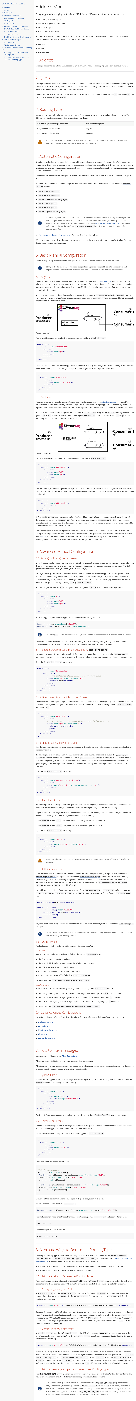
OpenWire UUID (42, 985)
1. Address (6, 7)
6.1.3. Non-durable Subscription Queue (57, 742)
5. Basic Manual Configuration (13, 18)
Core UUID (40, 950)
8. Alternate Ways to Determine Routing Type (74, 1249)
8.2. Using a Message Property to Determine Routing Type (16, 58)
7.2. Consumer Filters (12, 45)
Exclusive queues (45, 1022)
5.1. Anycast (8, 21)
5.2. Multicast (9, 23)
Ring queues (43, 1034)
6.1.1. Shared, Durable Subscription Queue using (72, 649)
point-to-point (105, 281)
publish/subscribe (108, 402)
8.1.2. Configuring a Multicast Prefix (55, 1328)
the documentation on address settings (55, 235)
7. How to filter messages (11, 39)
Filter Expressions (69, 1056)
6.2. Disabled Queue (11, 31)
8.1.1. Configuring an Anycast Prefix (55, 1289)
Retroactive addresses (47, 1038)
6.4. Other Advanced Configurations (17, 37)
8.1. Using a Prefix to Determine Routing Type (64, 1276)
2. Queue (5, 10)
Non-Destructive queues (48, 1030)
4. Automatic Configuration (12, 15)
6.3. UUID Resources (11, 34)
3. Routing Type (7, 13)
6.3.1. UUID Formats (46, 941)
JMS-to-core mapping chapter (107, 223)
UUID (43, 536)
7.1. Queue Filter (10, 42)
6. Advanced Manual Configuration (15, 26)
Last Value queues (45, 1026)
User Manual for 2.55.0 (13, 3)
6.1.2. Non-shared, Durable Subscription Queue (61, 697)
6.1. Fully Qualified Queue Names (16, 29)
